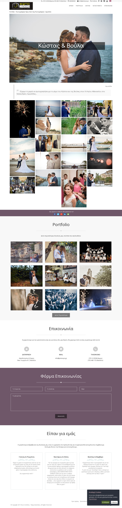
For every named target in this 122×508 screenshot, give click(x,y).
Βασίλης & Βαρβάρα (95, 457)
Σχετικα (87, 6)
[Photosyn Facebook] (98, 1)
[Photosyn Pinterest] (101, 1)
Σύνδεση (93, 1)
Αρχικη (71, 6)
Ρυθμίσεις (114, 502)
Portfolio (79, 6)
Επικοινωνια (108, 6)
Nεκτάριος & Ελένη (61, 457)
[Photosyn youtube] (107, 1)
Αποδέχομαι (105, 502)
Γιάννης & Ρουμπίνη (26, 457)
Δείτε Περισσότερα (61, 315)
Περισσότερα (93, 499)
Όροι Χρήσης (75, 501)
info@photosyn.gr (83, 1)
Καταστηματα (97, 6)
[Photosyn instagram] (104, 1)
